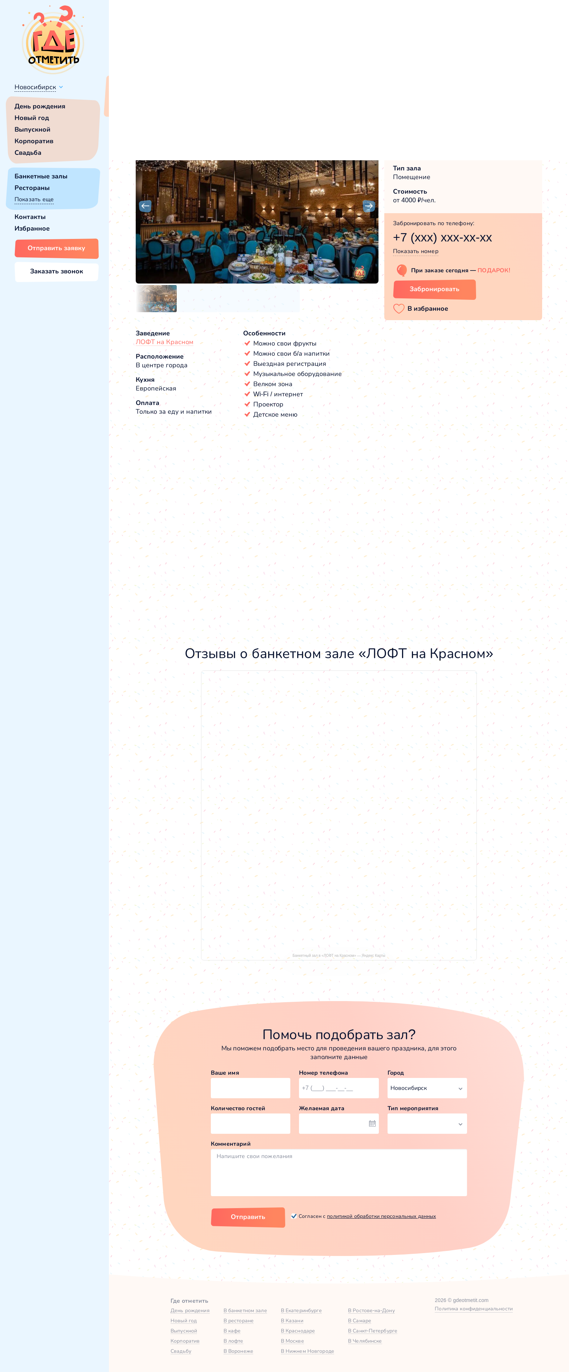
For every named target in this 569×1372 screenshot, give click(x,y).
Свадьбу (181, 1351)
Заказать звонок (56, 271)
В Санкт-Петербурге (372, 1331)
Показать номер (415, 251)
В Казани (292, 1320)
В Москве (292, 1341)
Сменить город (174, 104)
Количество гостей (238, 1108)
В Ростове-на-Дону (371, 1310)
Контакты (30, 216)
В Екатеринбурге (301, 1310)
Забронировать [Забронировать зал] (434, 289)
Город (396, 1073)
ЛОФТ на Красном (164, 342)
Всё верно (130, 104)
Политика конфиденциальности (474, 1308)
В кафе (232, 1331)
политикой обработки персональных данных (381, 1216)
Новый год (32, 117)
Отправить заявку (56, 248)
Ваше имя (225, 1073)
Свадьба (28, 152)
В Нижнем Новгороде (307, 1351)
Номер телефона (323, 1073)
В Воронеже (238, 1351)
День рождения (40, 106)
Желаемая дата (321, 1108)
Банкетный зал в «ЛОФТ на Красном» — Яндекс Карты (338, 956)
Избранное (32, 228)
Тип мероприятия (413, 1108)
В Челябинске (365, 1341)
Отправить (248, 1216)
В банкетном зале (245, 1310)
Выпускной (32, 129)
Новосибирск (35, 87)
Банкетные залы (41, 176)
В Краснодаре (298, 1331)
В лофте (233, 1341)
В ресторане (239, 1320)
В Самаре (359, 1320)
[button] (145, 206)
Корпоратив (34, 141)
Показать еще (34, 199)
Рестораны (32, 187)
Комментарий (231, 1144)
